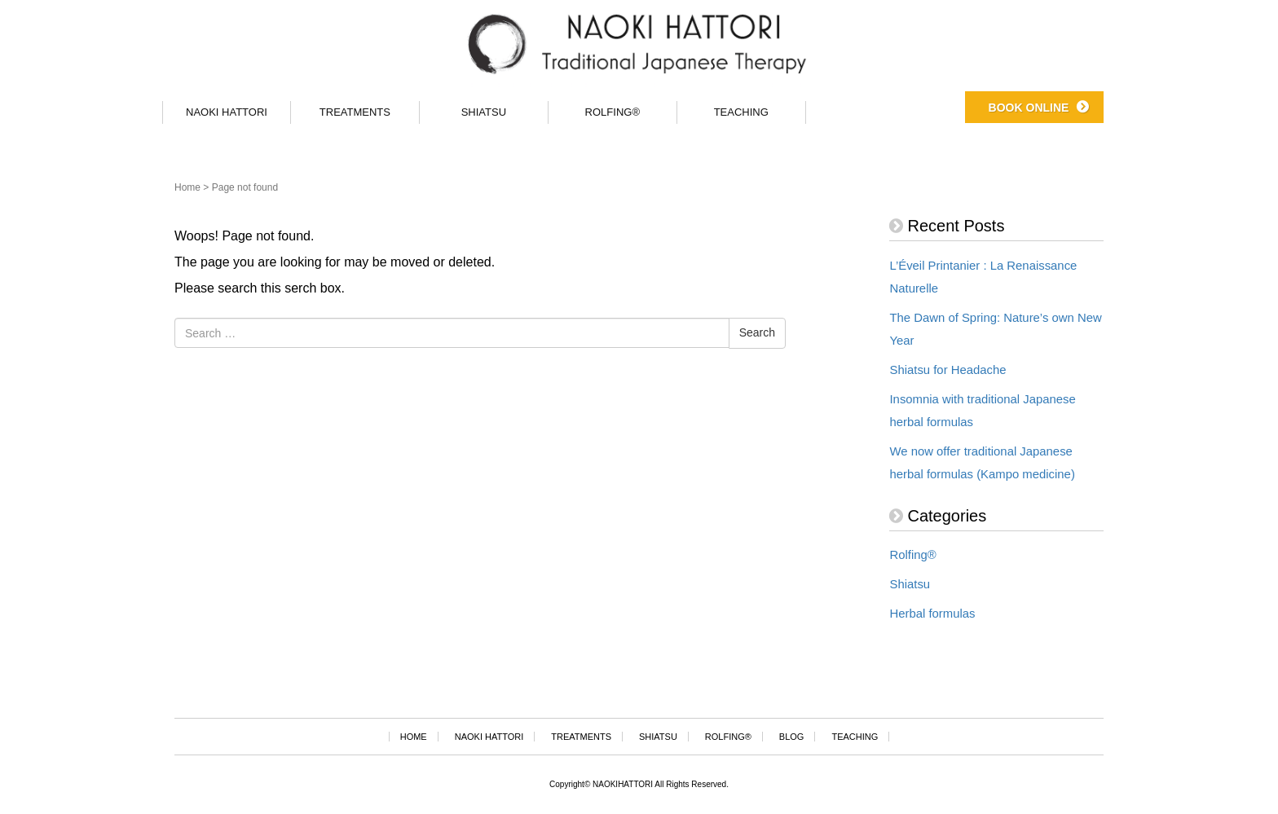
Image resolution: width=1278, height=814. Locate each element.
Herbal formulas (932, 613)
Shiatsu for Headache (947, 369)
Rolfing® (912, 554)
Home (187, 187)
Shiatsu (909, 584)
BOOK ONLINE (1029, 102)
